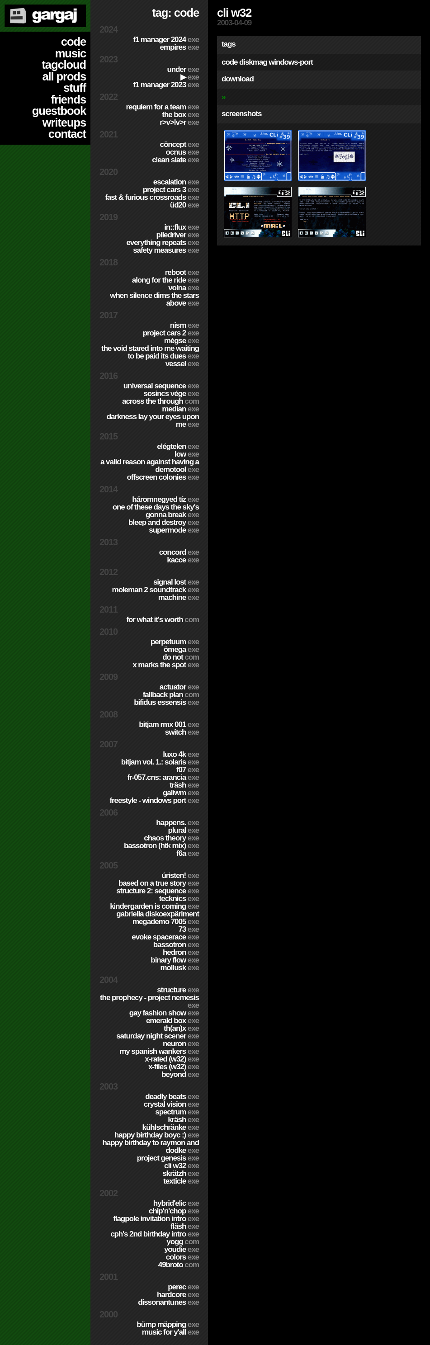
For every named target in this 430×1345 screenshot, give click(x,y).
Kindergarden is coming (154, 906)
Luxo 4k (181, 754)
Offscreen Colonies (163, 477)
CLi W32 (181, 1165)
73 (188, 929)
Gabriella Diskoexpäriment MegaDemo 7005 (157, 918)
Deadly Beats (172, 1096)
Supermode (174, 530)
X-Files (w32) (173, 1066)
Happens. (177, 822)
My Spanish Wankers (159, 1051)
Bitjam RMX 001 (169, 724)
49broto (178, 1264)
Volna (183, 287)
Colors (182, 1257)
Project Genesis (168, 1158)
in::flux (181, 227)
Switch (182, 732)
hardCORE (178, 1294)
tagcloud (64, 64)
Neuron (181, 1043)
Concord (179, 552)
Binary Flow (175, 960)
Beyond (180, 1074)
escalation (176, 182)
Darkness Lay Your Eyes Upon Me (153, 420)
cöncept (179, 144)
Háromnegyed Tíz (165, 499)
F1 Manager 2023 (166, 84)
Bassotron (176, 944)
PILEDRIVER (177, 235)
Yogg (182, 1241)
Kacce (183, 560)
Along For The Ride (165, 280)
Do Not (180, 657)
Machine (178, 597)
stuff (74, 87)
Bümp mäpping (168, 1324)
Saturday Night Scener (157, 1036)
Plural (183, 830)
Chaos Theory (171, 838)
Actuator (179, 687)
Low (187, 454)
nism (184, 325)
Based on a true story (158, 883)
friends (68, 99)
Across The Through (160, 401)
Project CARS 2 (171, 333)
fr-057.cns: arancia (163, 777)
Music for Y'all (170, 1332)
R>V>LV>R (179, 122)
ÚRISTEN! (180, 875)
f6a (187, 853)
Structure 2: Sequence (157, 891)
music (70, 53)
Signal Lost (176, 582)
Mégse (181, 340)
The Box (180, 114)
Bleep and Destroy (163, 522)
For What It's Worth (162, 619)
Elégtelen (178, 446)
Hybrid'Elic (176, 1203)
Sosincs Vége (171, 393)
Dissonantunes (168, 1302)
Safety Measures (166, 250)
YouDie (181, 1249)
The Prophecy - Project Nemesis (149, 1001)
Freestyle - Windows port (154, 800)
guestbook (59, 110)
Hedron (181, 952)
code (73, 41)
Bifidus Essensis (166, 702)
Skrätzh (180, 1173)
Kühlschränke (170, 1127)
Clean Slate (175, 160)
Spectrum (177, 1112)
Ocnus (182, 152)
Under (183, 69)
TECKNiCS (179, 898)
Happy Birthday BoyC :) (156, 1135)
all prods (64, 76)
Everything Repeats (162, 242)
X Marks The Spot (165, 665)
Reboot (182, 272)
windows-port (291, 62)
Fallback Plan (171, 694)
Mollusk (180, 967)
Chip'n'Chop (174, 1211)
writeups (64, 122)
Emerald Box (172, 1020)
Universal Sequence (161, 386)
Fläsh (184, 1226)
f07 (187, 769)
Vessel (182, 363)
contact (67, 133)
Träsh (184, 785)
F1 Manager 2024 (166, 39)
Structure (178, 990)
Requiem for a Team (162, 107)
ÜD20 (184, 205)
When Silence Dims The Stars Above (154, 299)
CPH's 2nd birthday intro (154, 1234)
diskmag (253, 62)
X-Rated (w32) (172, 1059)
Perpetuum (175, 641)
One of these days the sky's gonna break (156, 511)
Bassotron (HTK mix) (161, 845)
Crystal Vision (171, 1104)
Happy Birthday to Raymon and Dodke (150, 1146)
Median (180, 409)
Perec (183, 1287)
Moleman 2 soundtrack (155, 589)
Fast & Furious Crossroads (152, 197)
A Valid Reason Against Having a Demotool (149, 466)
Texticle (181, 1181)
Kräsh (183, 1119)
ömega (181, 649)
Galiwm (181, 792)
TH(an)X (181, 1028)
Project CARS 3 (171, 189)
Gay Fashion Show (164, 1013)
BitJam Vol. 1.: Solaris (160, 762)
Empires (179, 47)
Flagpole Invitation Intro (156, 1218)
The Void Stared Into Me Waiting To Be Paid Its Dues (150, 352)
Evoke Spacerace (165, 937)
